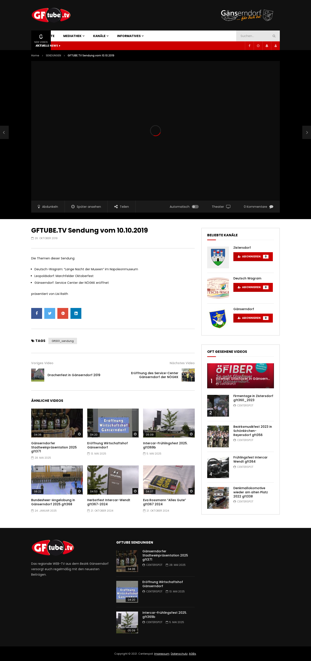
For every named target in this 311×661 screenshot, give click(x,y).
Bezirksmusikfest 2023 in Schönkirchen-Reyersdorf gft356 (252, 430)
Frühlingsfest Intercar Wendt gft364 (250, 459)
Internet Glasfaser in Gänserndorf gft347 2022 (257, 378)
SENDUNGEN (53, 55)
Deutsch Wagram (247, 278)
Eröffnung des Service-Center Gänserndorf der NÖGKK (154, 375)
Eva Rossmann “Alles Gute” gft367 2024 (164, 502)
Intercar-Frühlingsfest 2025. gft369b (165, 445)
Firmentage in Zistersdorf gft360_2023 (253, 398)
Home (35, 55)
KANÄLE (99, 36)
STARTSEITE (45, 36)
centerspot (228, 384)
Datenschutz (179, 654)
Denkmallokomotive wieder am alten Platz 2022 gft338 (250, 492)
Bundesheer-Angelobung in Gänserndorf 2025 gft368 (53, 502)
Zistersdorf (242, 247)
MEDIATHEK (72, 36)
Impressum (161, 654)
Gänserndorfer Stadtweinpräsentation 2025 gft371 (54, 447)
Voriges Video (42, 363)
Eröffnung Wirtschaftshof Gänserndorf (107, 445)
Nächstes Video (182, 363)
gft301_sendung (63, 341)
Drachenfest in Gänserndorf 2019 (74, 375)
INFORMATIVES (129, 36)
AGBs (192, 654)
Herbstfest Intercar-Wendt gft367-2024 (108, 502)
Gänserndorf (243, 309)
